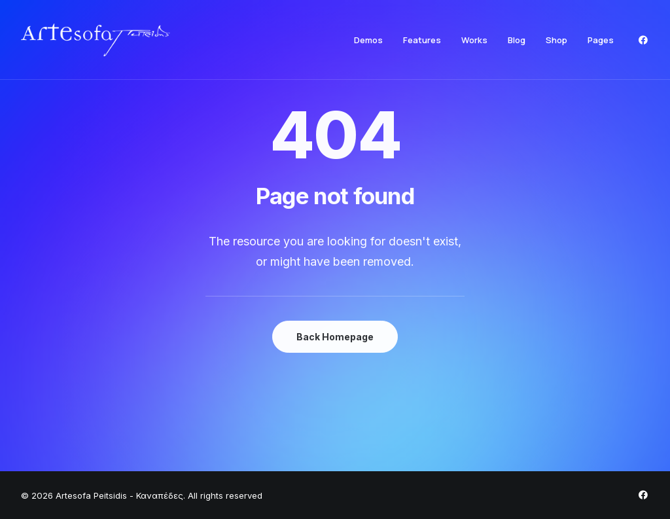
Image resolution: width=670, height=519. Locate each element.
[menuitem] (368, 40)
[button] (643, 40)
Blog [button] (516, 40)
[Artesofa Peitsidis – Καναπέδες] (95, 40)
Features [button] (422, 40)
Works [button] (474, 40)
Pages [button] (601, 40)
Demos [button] (368, 40)
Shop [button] (556, 40)
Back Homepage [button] (335, 336)
